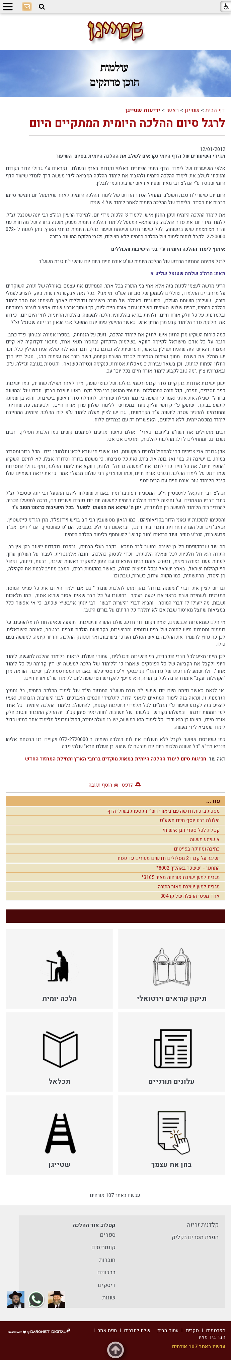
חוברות (107, 1260)
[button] (42, 7)
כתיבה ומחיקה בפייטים (197, 849)
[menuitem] (171, 969)
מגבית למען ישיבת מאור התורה (189, 886)
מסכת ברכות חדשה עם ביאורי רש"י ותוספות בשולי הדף (163, 811)
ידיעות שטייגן (142, 110)
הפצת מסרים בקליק (195, 1237)
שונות (109, 1297)
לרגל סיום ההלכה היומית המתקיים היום (127, 123)
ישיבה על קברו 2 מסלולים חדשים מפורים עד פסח (169, 858)
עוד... (213, 801)
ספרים (108, 1235)
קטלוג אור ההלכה (94, 1225)
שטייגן (192, 110)
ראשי (172, 110)
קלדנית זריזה (203, 1225)
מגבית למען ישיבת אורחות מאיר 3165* (180, 877)
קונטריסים (103, 1247)
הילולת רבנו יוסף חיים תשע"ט (190, 820)
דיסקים (107, 1285)
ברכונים (106, 1272)
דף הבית (215, 110)
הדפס (128, 785)
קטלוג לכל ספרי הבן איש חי (191, 830)
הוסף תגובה (100, 785)
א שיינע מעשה (205, 839)
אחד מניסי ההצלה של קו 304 (190, 896)
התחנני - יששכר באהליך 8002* (188, 868)
